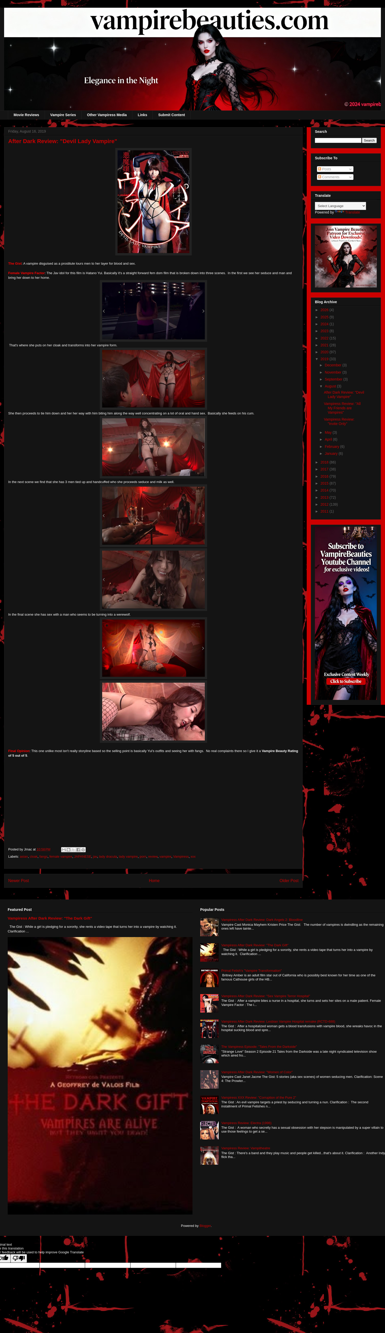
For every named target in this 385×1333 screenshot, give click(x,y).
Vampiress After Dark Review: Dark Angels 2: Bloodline (262, 920)
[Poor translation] (19, 1258)
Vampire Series (63, 115)
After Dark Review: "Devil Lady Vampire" (344, 394)
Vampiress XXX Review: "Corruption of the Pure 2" (258, 1097)
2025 (325, 317)
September (334, 379)
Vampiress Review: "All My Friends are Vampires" (342, 408)
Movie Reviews (26, 115)
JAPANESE (82, 856)
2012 (325, 504)
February (332, 447)
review (153, 856)
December (333, 365)
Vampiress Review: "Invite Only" (339, 421)
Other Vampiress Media (107, 115)
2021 (325, 345)
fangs (43, 856)
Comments (329, 177)
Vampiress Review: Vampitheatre (245, 1148)
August (331, 386)
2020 (325, 352)
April (329, 439)
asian (24, 856)
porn (143, 856)
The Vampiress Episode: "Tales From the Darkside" (259, 1047)
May (328, 432)
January (332, 453)
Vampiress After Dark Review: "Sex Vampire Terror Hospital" (265, 996)
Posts (324, 169)
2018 (325, 462)
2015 (325, 483)
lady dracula (108, 856)
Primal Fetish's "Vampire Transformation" (251, 971)
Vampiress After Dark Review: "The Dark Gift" (50, 918)
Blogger (205, 1226)
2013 (325, 497)
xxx (193, 856)
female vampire (61, 856)
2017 (325, 469)
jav (95, 856)
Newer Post (18, 880)
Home (154, 880)
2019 (325, 359)
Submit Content (171, 115)
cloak (33, 856)
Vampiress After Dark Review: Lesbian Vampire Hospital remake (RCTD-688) (278, 1021)
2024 (325, 324)
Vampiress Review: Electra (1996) (246, 1123)
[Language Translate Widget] (340, 206)
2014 (325, 490)
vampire (165, 856)
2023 (325, 331)
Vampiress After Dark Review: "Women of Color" (257, 1072)
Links (142, 115)
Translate (347, 212)
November (333, 372)
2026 (325, 310)
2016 (325, 476)
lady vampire (128, 856)
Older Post (289, 880)
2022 (325, 338)
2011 (325, 511)
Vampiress (181, 856)
